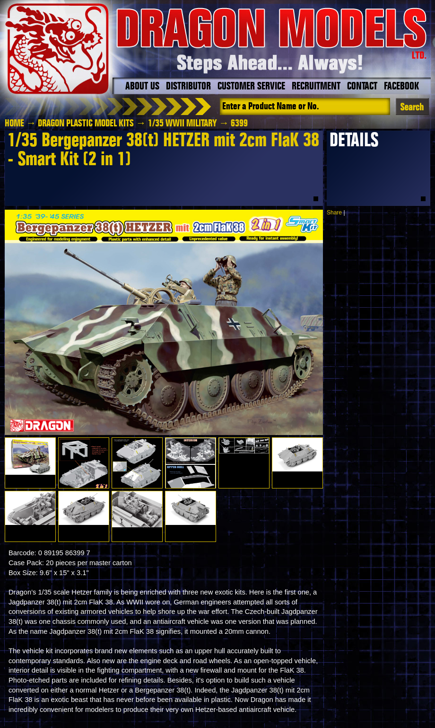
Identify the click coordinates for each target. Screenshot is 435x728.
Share (334, 212)
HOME (14, 123)
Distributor (188, 86)
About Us (142, 86)
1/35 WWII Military (182, 123)
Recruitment (316, 86)
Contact (362, 86)
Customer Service (251, 86)
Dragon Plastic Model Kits (86, 123)
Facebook (401, 86)
